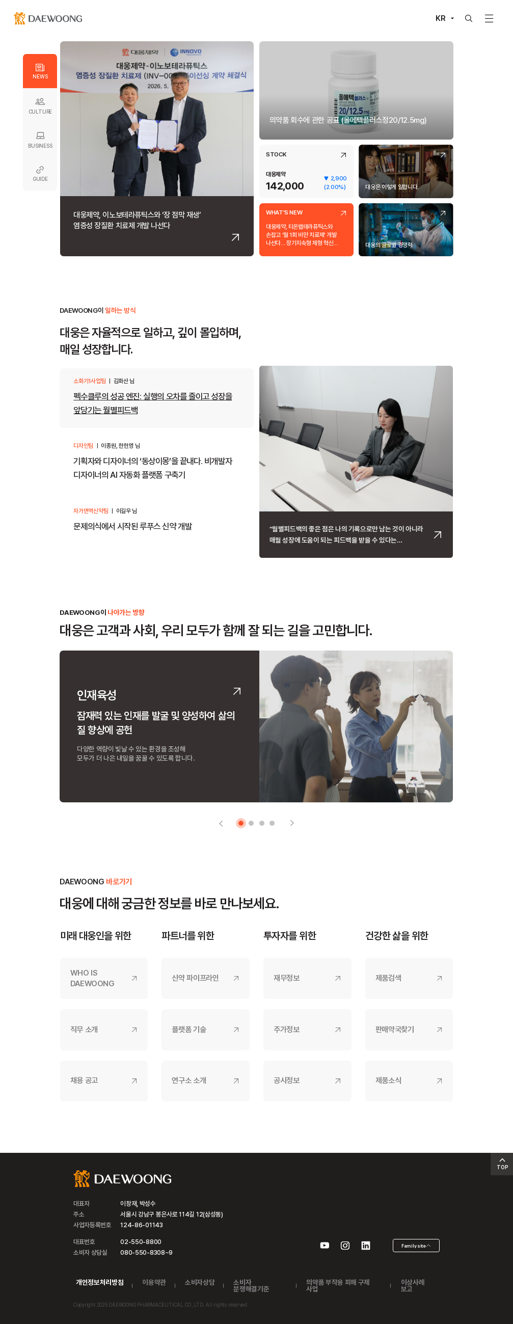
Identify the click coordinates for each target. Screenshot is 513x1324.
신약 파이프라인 (195, 978)
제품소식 (388, 1080)
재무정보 (287, 978)
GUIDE (40, 174)
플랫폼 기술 (189, 1029)
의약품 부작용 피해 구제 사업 (338, 1285)
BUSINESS (40, 139)
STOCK (276, 155)
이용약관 (154, 1282)
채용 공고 (84, 1080)
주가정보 (287, 1029)
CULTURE (40, 105)
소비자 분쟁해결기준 (251, 1285)
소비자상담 (199, 1282)
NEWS (40, 71)
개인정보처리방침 (99, 1282)
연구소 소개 (189, 1080)
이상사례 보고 (413, 1285)
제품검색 (388, 978)
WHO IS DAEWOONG (92, 978)
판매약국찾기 (394, 1029)
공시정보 (287, 1080)
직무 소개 (84, 1029)
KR (441, 18)
